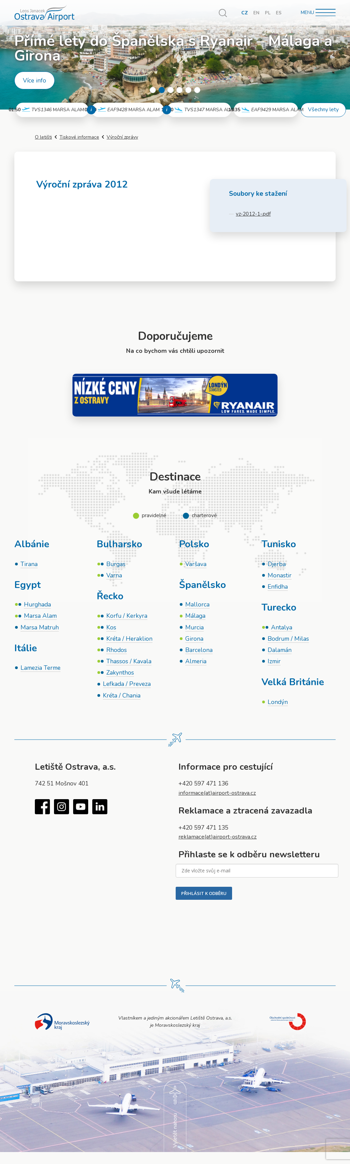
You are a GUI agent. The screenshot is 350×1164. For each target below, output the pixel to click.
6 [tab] (197, 90)
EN (256, 13)
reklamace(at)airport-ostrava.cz (220, 839)
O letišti (43, 137)
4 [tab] (179, 90)
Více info (34, 80)
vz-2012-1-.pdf (254, 214)
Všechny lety (323, 109)
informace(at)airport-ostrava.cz (219, 796)
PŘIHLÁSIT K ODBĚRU (204, 896)
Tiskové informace (79, 137)
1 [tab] (153, 90)
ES (279, 13)
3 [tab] (170, 90)
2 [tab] (162, 90)
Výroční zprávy (122, 137)
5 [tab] (188, 90)
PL (267, 13)
